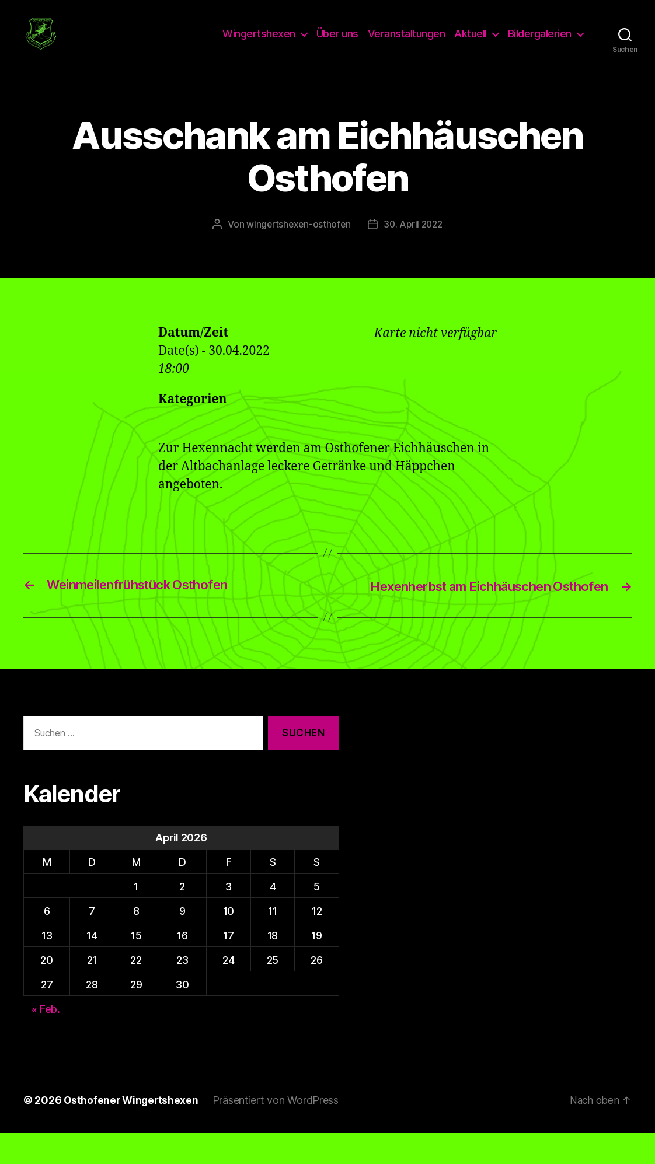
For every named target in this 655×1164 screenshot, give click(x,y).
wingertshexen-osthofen (296, 238)
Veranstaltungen (406, 41)
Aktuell (470, 41)
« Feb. (46, 1040)
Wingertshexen (258, 41)
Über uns (337, 41)
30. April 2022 (414, 238)
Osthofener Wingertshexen (132, 1131)
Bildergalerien (540, 41)
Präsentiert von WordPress (278, 1131)
